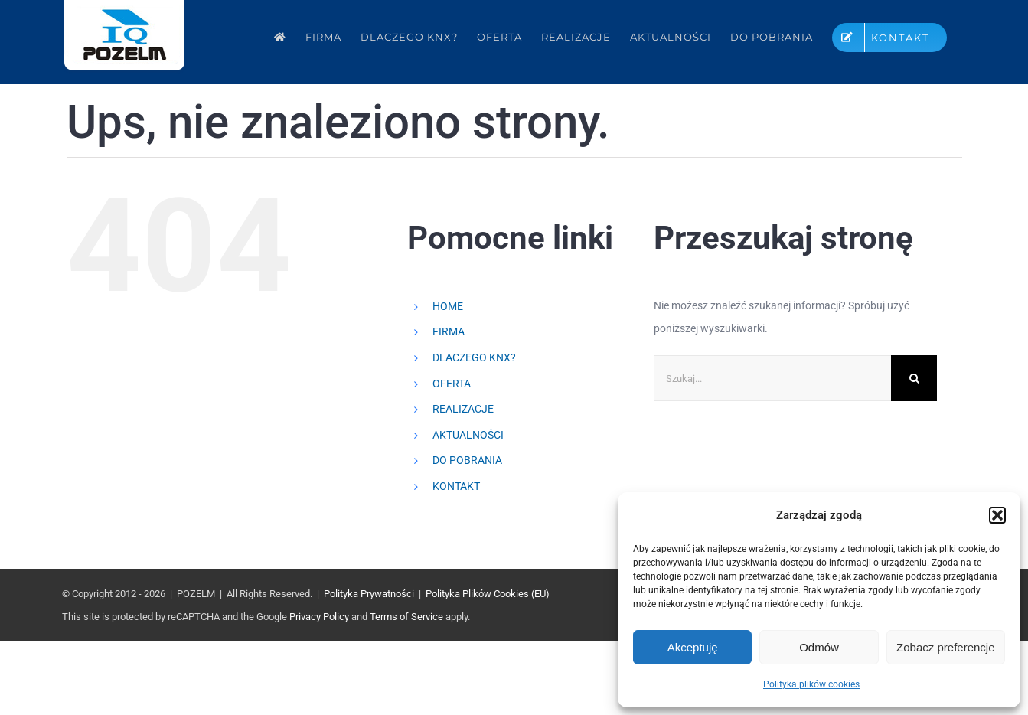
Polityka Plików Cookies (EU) (488, 593)
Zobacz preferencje (945, 647)
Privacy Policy (319, 616)
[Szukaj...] (772, 378)
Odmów (819, 647)
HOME (447, 306)
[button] (997, 515)
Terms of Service (406, 616)
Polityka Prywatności (369, 593)
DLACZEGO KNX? (474, 357)
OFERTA (451, 383)
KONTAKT (456, 486)
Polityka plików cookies (811, 684)
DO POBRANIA (467, 460)
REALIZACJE (463, 409)
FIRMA (448, 331)
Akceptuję (692, 647)
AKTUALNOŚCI (468, 435)
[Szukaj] (914, 378)
